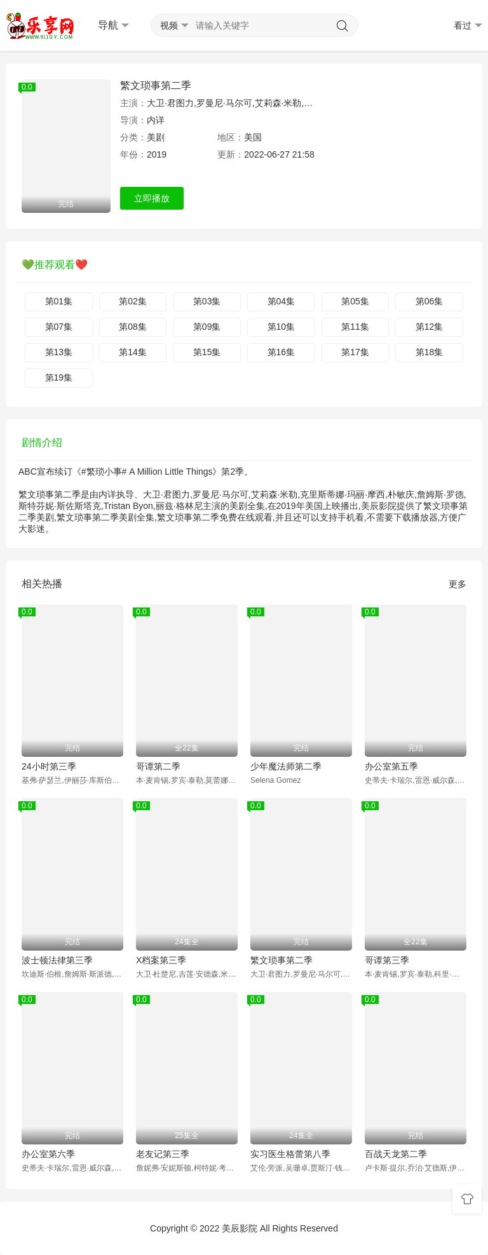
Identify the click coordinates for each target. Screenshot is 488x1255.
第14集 (133, 352)
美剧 (156, 137)
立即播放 (152, 198)
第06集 (430, 301)
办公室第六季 (48, 1154)
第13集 (59, 352)
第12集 (430, 327)
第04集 (281, 301)
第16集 (281, 352)
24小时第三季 (49, 766)
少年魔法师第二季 (286, 766)
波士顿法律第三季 (57, 960)
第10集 (281, 327)
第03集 (207, 301)
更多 (457, 584)
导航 (113, 25)
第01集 (59, 301)
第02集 (133, 301)
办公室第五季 (391, 766)
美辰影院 (239, 1228)
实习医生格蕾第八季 (290, 1154)
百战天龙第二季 (396, 1154)
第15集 (207, 352)
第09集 (207, 327)
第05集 (355, 301)
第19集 (59, 377)
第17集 (355, 352)
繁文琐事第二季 (155, 85)
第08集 (133, 327)
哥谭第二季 (158, 766)
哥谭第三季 (387, 960)
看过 (468, 25)
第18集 (430, 352)
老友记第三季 (162, 1154)
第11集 (355, 327)
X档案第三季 (161, 960)
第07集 (59, 327)
